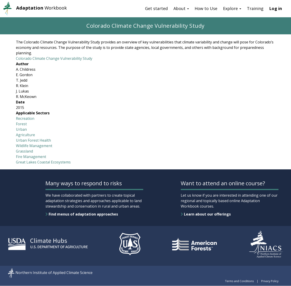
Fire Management (31, 156)
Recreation (25, 118)
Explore (232, 8)
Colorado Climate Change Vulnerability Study (54, 58)
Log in (275, 8)
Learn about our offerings (206, 214)
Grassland (24, 151)
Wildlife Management (34, 145)
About (181, 8)
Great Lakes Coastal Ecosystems (43, 162)
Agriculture (25, 134)
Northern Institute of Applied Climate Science (54, 272)
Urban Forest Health (33, 140)
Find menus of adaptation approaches (81, 214)
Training (255, 8)
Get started (156, 8)
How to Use (206, 8)
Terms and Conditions (239, 281)
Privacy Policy (269, 281)
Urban (21, 129)
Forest (21, 123)
